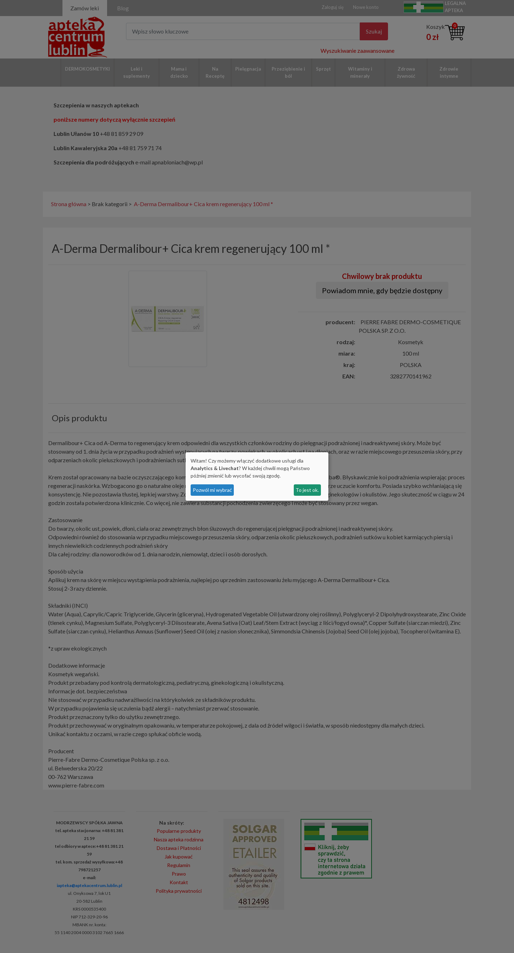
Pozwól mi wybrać (212, 490)
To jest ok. (307, 490)
